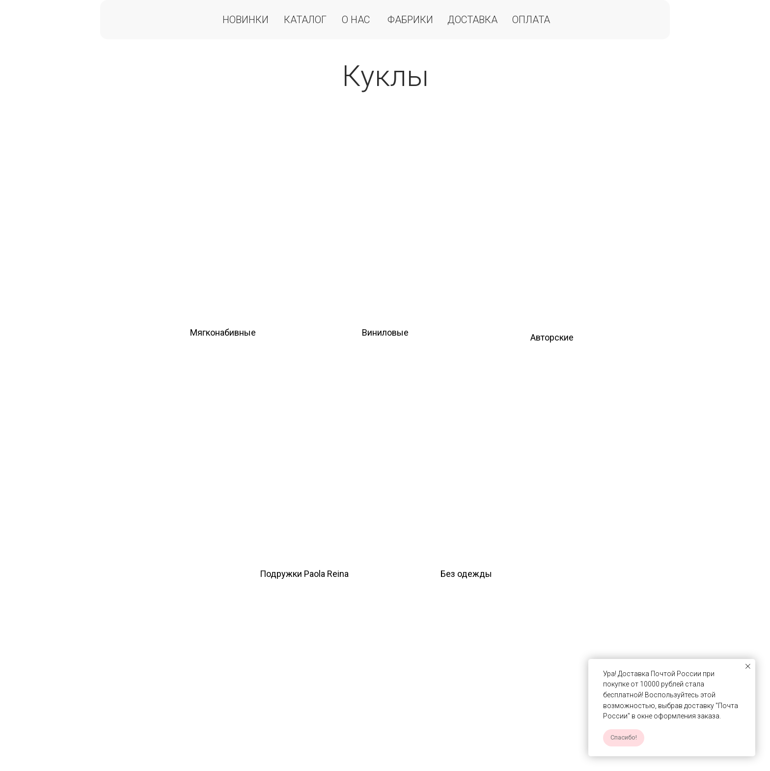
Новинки (245, 20)
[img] (223, 216)
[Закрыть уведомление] (748, 666)
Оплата (531, 20)
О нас (356, 20)
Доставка (472, 20)
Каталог (305, 20)
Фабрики (410, 20)
